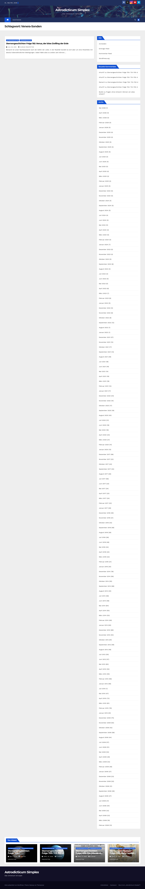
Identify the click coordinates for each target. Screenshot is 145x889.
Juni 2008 (102, 806)
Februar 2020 (104, 445)
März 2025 (103, 176)
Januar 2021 (103, 391)
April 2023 (102, 288)
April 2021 (102, 376)
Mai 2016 (102, 547)
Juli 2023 (102, 274)
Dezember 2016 (104, 513)
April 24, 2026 (49, 856)
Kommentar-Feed (105, 53)
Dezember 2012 (104, 630)
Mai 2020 (102, 430)
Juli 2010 (102, 688)
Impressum (113, 885)
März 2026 (103, 118)
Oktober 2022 (104, 318)
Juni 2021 (102, 366)
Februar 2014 (103, 620)
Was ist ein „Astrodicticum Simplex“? (129, 885)
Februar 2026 (104, 122)
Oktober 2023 (104, 259)
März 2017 (102, 498)
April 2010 (102, 698)
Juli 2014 (102, 596)
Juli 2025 (102, 157)
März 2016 (102, 557)
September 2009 (105, 732)
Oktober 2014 (104, 581)
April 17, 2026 (82, 856)
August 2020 (103, 415)
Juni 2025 (102, 161)
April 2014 (102, 610)
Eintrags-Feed (104, 49)
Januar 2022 (103, 332)
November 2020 (105, 401)
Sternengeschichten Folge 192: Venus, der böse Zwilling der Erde (37, 43)
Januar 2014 (103, 625)
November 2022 (105, 313)
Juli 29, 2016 (12, 47)
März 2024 (103, 235)
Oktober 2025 (104, 142)
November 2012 (104, 635)
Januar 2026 (103, 127)
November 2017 (104, 459)
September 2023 (105, 264)
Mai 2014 (102, 606)
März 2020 (103, 440)
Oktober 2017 (104, 464)
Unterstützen (104, 885)
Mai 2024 (102, 225)
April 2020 (103, 435)
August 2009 (103, 737)
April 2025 (102, 171)
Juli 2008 (102, 801)
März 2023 (103, 293)
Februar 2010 (103, 708)
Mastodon (17, 20)
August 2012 (103, 649)
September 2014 (105, 586)
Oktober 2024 (104, 201)
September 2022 (105, 323)
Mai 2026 (102, 108)
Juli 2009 (102, 742)
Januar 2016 (103, 567)
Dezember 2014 (104, 571)
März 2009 (103, 762)
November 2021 (104, 342)
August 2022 (103, 327)
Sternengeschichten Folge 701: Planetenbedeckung (19, 853)
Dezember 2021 (104, 337)
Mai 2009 (102, 752)
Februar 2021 (103, 386)
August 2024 (103, 210)
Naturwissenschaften (12, 40)
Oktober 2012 (104, 640)
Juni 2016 (102, 542)
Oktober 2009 (104, 728)
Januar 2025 (103, 186)
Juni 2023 (102, 279)
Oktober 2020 (104, 405)
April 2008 (103, 815)
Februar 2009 (104, 767)
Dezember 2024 (105, 191)
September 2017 (105, 469)
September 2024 (105, 205)
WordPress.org (104, 58)
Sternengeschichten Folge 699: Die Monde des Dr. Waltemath (89, 853)
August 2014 (103, 591)
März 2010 (102, 703)
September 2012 (105, 645)
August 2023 (103, 269)
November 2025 (105, 137)
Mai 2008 (102, 810)
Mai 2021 (102, 371)
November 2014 (104, 576)
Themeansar (40, 885)
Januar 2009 (103, 771)
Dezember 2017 (104, 454)
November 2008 (105, 781)
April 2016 (102, 552)
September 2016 (105, 527)
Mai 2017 (102, 488)
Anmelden (102, 44)
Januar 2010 (103, 713)
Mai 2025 (102, 166)
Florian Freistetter (26, 47)
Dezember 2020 (105, 396)
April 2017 (102, 493)
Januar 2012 (103, 684)
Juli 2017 (102, 479)
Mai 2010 (102, 693)
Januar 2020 (103, 449)
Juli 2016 (102, 537)
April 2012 (102, 669)
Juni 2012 (102, 659)
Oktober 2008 (104, 786)
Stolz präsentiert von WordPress (14, 885)
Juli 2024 (102, 215)
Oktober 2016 (104, 523)
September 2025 (105, 147)
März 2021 (102, 381)
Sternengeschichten (25, 40)
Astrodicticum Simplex (72, 10)
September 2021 (105, 352)
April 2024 (102, 230)
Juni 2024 (102, 220)
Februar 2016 (103, 562)
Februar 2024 (104, 240)
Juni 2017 (102, 484)
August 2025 (103, 152)
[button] (135, 20)
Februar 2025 (104, 181)
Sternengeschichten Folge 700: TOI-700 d (122, 72)
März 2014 (102, 615)
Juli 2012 (102, 654)
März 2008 (103, 820)
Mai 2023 (102, 283)
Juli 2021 (102, 362)
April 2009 (103, 757)
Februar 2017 (103, 503)
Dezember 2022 (105, 308)
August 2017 (103, 474)
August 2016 (103, 532)
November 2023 (105, 254)
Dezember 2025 (105, 132)
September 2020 (105, 410)
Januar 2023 (103, 303)
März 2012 (102, 674)
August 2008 (103, 796)
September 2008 (105, 791)
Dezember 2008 (105, 776)
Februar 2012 (103, 679)
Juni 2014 (102, 601)
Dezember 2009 (105, 718)
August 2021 (103, 357)
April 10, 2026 (116, 856)
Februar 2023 (104, 298)
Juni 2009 (102, 747)
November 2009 (105, 723)
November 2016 (104, 518)
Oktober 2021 (104, 347)
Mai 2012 (102, 664)
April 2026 (103, 113)
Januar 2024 (103, 244)
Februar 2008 (104, 825)
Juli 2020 (102, 420)
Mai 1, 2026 (13, 856)
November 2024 (105, 196)
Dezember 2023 (105, 249)
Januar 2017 (103, 508)
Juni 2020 (102, 425)
